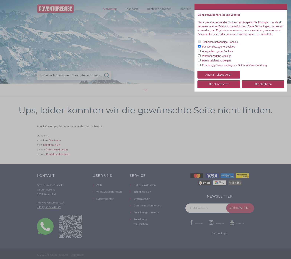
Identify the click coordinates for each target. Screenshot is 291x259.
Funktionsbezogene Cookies (218, 46)
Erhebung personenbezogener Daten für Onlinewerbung (234, 65)
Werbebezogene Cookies (216, 55)
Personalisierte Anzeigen (216, 60)
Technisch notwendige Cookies (220, 41)
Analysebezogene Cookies (217, 51)
